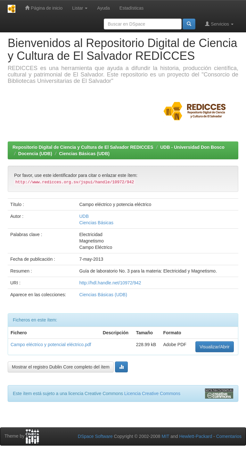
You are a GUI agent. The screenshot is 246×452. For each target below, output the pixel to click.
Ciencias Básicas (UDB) (84, 153)
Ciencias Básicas (96, 222)
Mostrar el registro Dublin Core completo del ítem (61, 366)
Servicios (219, 24)
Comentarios (229, 436)
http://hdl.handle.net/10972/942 (110, 282)
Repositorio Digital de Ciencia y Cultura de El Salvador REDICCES (82, 147)
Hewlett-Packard (195, 436)
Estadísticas (131, 8)
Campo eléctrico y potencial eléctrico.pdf (51, 344)
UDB (84, 216)
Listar (79, 8)
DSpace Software (95, 436)
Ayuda (103, 8)
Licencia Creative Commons (152, 393)
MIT (165, 436)
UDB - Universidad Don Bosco (192, 147)
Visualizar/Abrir (215, 346)
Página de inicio (43, 8)
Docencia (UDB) (35, 153)
